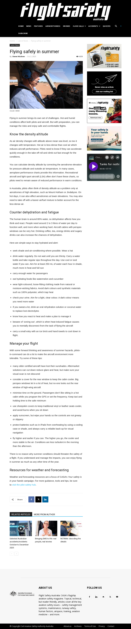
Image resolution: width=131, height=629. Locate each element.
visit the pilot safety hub (24, 484)
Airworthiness (52, 26)
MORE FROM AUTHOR (44, 514)
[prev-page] (11, 554)
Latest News (23, 41)
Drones (66, 26)
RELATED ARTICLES (20, 514)
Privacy (102, 626)
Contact (111, 626)
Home (21, 26)
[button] (116, 26)
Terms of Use (90, 626)
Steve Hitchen (18, 56)
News (28, 26)
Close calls (79, 26)
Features (38, 26)
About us (67, 626)
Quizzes (106, 26)
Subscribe (23, 33)
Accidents (94, 26)
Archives (77, 626)
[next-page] (16, 554)
